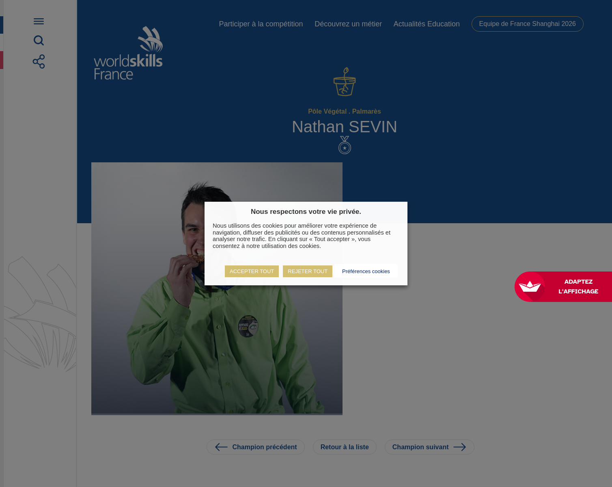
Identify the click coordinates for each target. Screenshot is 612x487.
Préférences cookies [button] (366, 271)
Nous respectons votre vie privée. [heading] (306, 211)
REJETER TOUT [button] (308, 271)
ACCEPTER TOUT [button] (252, 271)
